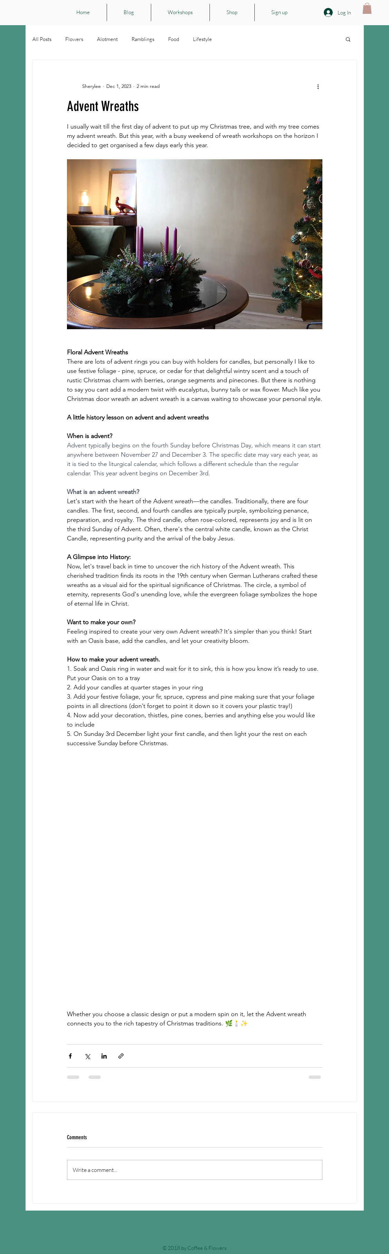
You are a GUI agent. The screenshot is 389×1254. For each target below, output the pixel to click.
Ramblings (143, 39)
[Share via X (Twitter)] (87, 1056)
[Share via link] (121, 1056)
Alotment (107, 39)
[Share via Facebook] (70, 1056)
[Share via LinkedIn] (104, 1056)
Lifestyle (202, 39)
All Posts (41, 39)
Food (173, 39)
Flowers (74, 39)
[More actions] (318, 86)
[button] (367, 8)
